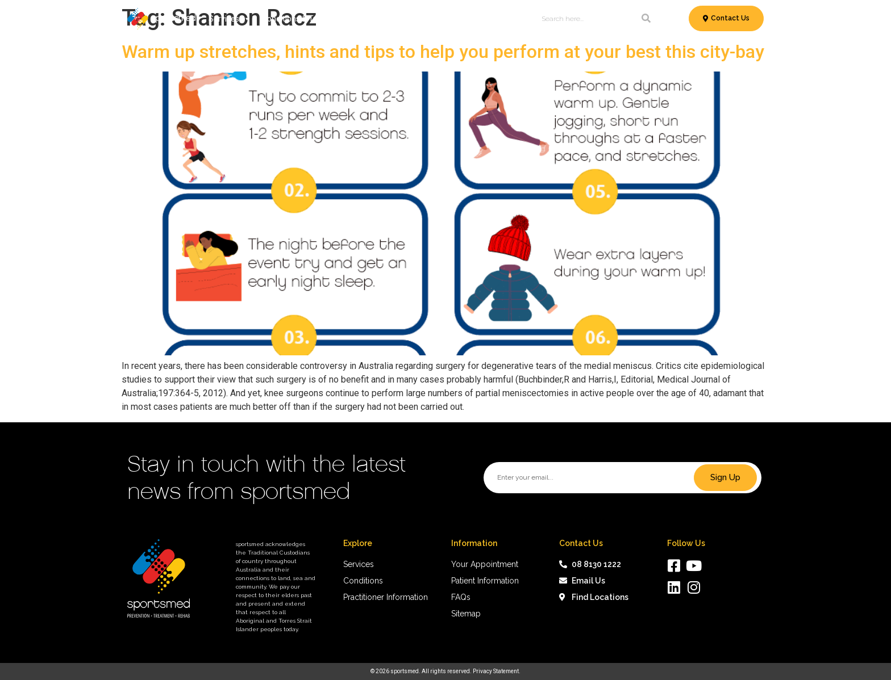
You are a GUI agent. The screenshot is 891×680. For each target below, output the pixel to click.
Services (230, 18)
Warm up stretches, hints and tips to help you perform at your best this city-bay (443, 51)
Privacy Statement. (497, 671)
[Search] (646, 18)
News (477, 18)
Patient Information (415, 18)
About (509, 18)
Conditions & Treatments (312, 18)
